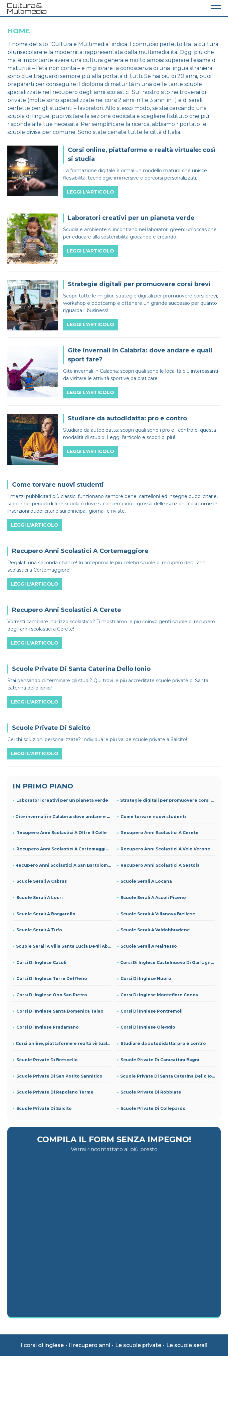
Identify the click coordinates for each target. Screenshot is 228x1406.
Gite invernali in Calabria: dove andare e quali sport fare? (63, 816)
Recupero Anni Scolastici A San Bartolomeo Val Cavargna (63, 865)
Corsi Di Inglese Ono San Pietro (51, 994)
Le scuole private (138, 1345)
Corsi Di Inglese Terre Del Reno (51, 978)
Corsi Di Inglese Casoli (41, 962)
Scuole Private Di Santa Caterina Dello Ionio (167, 1076)
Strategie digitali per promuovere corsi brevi (167, 800)
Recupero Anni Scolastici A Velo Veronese (168, 848)
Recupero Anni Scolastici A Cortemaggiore (63, 848)
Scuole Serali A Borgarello (45, 913)
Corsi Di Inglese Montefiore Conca (159, 994)
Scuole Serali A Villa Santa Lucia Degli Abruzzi (63, 946)
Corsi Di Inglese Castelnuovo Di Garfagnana (167, 962)
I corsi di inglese (42, 1345)
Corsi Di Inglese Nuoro (146, 978)
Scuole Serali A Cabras (41, 881)
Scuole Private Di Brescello (47, 1059)
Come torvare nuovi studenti (153, 816)
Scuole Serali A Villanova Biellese (158, 913)
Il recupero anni (89, 1345)
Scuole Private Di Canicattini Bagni (160, 1059)
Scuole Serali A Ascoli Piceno (153, 897)
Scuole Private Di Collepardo (153, 1108)
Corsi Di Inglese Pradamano (47, 1027)
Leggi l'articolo (90, 192)
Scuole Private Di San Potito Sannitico (59, 1076)
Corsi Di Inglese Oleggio (148, 1027)
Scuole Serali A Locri (39, 897)
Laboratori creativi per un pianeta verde (62, 800)
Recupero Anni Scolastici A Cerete (160, 832)
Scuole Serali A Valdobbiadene (155, 929)
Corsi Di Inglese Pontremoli (152, 1011)
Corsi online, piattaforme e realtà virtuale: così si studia (63, 1043)
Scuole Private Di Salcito (44, 1108)
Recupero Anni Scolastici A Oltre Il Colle (61, 832)
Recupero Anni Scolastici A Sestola (160, 865)
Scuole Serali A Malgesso (149, 946)
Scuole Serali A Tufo (39, 929)
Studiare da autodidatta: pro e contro (163, 1043)
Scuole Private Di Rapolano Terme (54, 1092)
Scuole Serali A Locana (146, 881)
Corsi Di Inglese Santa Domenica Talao (59, 1011)
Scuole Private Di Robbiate (151, 1092)
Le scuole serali (186, 1345)
